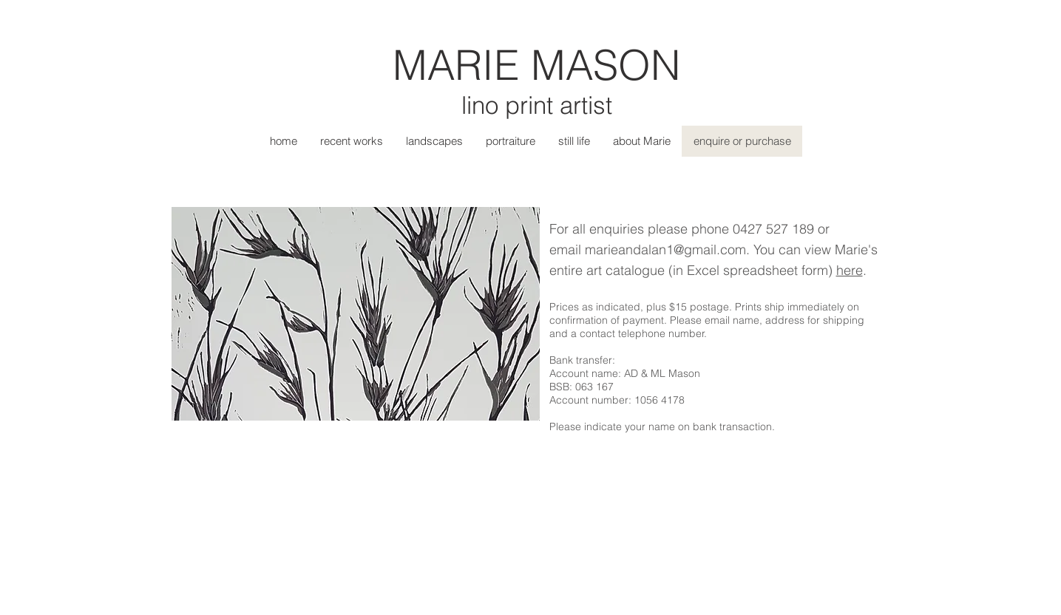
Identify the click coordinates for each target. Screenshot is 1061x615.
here (849, 270)
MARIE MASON (536, 64)
